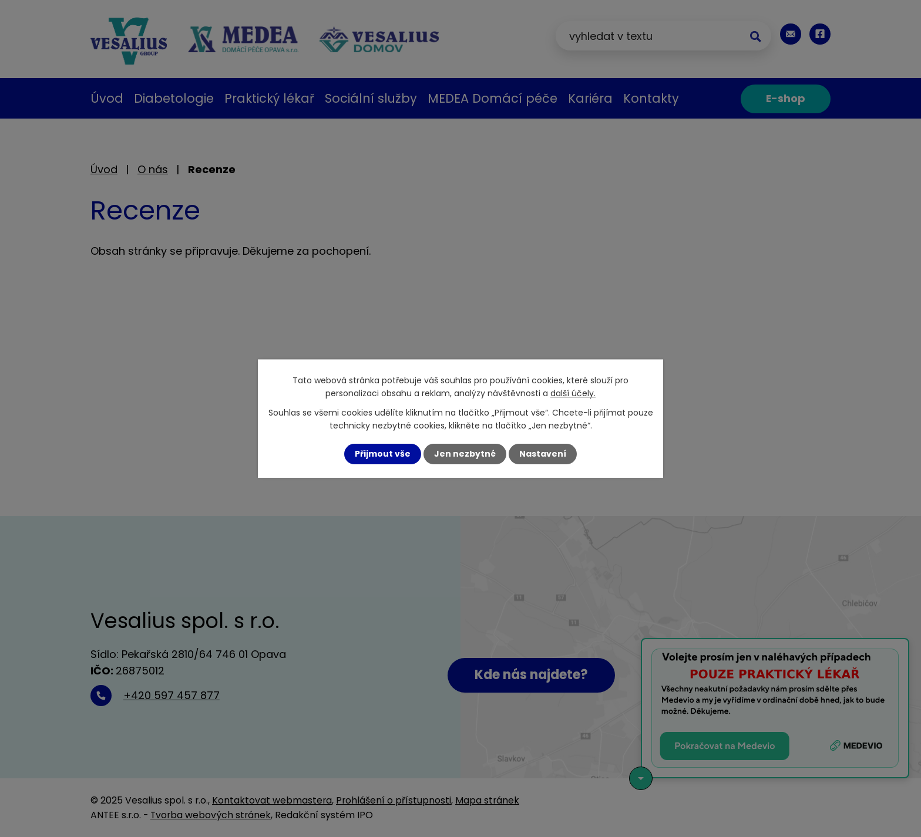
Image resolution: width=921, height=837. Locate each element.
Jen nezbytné (465, 454)
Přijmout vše (383, 454)
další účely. (573, 393)
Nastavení (542, 454)
